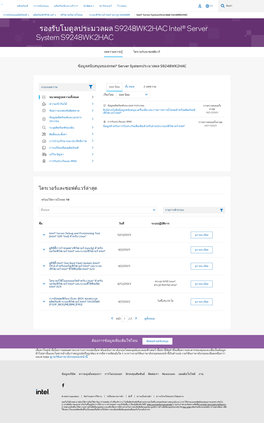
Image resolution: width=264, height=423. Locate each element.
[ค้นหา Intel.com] (244, 6)
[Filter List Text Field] (63, 87)
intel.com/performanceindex (159, 404)
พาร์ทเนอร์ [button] (106, 5)
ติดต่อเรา (153, 374)
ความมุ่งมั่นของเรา (90, 374)
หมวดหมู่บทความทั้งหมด (64, 97)
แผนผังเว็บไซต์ (186, 374)
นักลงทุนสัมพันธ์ (135, 374)
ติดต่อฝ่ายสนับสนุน (157, 341)
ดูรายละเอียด (201, 234)
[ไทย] (209, 6)
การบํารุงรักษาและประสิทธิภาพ (68, 141)
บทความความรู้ (113, 52)
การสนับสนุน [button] (41, 5)
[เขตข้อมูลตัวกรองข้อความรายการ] (194, 210)
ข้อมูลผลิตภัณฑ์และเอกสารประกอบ (65, 119)
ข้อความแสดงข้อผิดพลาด (64, 110)
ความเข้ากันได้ (58, 103)
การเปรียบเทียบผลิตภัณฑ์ (64, 147)
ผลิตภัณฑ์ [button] (22, 5)
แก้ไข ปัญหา (56, 154)
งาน (201, 374)
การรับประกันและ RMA (63, 161)
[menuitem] (44, 15)
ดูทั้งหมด (149, 318)
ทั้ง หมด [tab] (129, 86)
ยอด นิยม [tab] (114, 87)
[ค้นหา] (223, 6)
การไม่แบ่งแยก (113, 374)
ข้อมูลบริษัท (69, 374)
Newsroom (168, 374)
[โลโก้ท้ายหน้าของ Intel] (43, 391)
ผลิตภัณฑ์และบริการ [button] (66, 5)
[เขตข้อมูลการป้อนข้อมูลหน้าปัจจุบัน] (125, 319)
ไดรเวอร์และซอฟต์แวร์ (146, 52)
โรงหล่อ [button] (121, 5)
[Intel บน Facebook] (63, 386)
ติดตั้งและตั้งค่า (58, 134)
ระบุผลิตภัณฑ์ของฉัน (61, 127)
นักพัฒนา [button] (88, 5)
